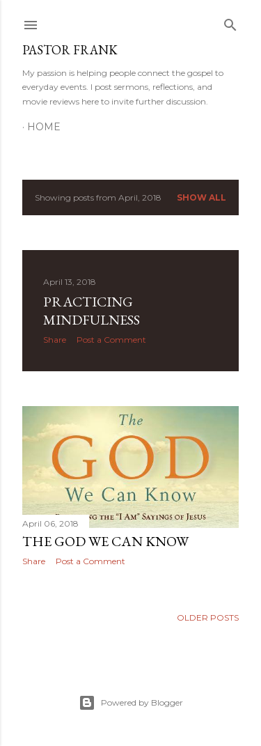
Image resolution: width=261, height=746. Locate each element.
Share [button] (54, 339)
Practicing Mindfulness (91, 311)
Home (44, 127)
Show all (201, 197)
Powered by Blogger (131, 702)
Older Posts (208, 617)
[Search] (230, 22)
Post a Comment (111, 339)
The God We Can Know (105, 541)
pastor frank (70, 50)
